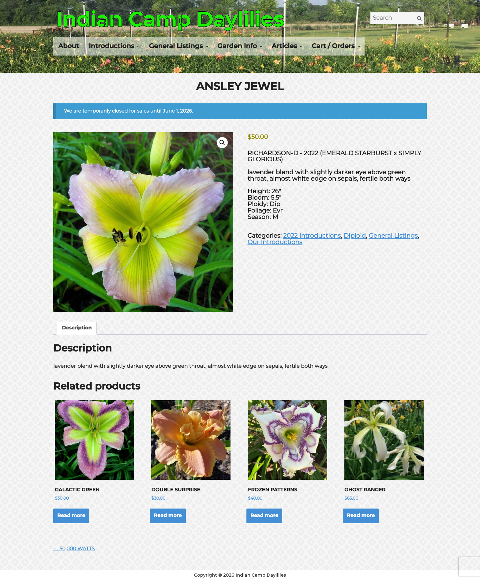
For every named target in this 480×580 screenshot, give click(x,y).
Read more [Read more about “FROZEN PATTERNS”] (264, 516)
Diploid (355, 236)
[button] (222, 142)
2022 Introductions (312, 236)
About (68, 46)
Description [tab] (77, 328)
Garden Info (237, 46)
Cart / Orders (333, 46)
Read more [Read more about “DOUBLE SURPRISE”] (168, 516)
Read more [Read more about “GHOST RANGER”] (361, 516)
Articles (284, 46)
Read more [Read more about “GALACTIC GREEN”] (71, 516)
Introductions (111, 46)
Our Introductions (274, 242)
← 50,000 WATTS (74, 549)
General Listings (176, 46)
